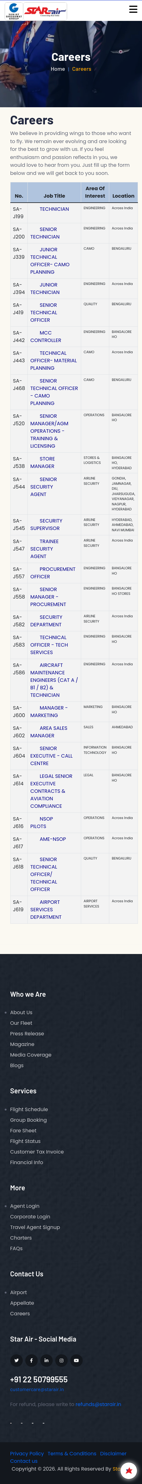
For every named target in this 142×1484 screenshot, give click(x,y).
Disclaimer (113, 1453)
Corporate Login (30, 1216)
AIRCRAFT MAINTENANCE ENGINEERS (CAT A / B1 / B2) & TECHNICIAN (54, 680)
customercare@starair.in (37, 1389)
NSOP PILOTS (41, 822)
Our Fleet (21, 1023)
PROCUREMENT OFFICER (53, 573)
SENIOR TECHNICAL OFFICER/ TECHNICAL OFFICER (43, 874)
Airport (18, 1292)
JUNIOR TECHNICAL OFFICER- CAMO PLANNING (50, 261)
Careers (20, 1313)
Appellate (22, 1303)
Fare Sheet (23, 1130)
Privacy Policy (27, 1453)
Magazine (22, 1044)
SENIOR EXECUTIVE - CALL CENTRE (51, 756)
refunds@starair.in (98, 1404)
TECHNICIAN (54, 209)
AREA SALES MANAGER (48, 732)
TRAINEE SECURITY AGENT (44, 549)
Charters (21, 1237)
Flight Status (25, 1141)
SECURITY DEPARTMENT (46, 621)
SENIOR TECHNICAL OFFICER (43, 312)
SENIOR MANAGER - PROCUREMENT (48, 597)
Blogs (17, 1065)
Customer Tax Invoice (37, 1151)
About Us (21, 1012)
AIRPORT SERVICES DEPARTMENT (45, 910)
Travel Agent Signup (35, 1227)
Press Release (27, 1033)
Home (58, 68)
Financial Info (26, 1162)
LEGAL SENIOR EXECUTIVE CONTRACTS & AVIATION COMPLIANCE (51, 791)
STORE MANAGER (42, 462)
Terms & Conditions (72, 1453)
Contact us (24, 1461)
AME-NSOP (53, 839)
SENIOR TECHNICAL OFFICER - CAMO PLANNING (54, 392)
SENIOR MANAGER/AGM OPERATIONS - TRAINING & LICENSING (49, 431)
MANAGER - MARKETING (49, 711)
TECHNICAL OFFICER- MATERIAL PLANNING (53, 360)
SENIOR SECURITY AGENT (43, 487)
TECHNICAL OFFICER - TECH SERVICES (49, 645)
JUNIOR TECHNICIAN (45, 288)
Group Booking (28, 1120)
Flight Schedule (29, 1109)
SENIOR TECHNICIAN (45, 233)
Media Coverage (31, 1054)
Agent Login (25, 1206)
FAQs (16, 1248)
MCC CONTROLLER (45, 336)
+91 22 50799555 (39, 1379)
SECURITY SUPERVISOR (46, 524)
